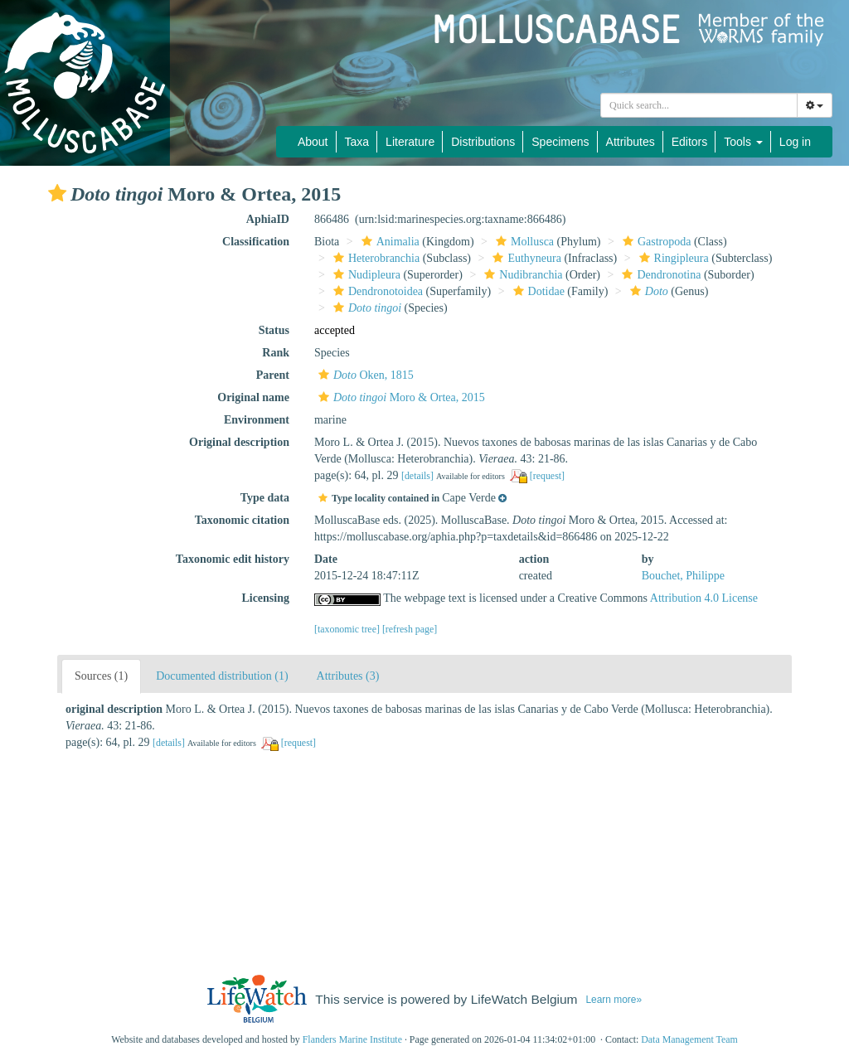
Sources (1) (101, 676)
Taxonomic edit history (232, 559)
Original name (253, 397)
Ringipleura (672, 258)
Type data (264, 498)
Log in (795, 141)
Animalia (388, 241)
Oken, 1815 (364, 375)
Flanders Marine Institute (352, 1039)
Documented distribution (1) (222, 676)
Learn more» (613, 999)
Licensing (265, 598)
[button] (57, 193)
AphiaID (267, 219)
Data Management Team (689, 1039)
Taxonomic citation (242, 520)
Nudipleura (364, 275)
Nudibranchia (521, 275)
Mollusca (523, 241)
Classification (255, 241)
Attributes (630, 141)
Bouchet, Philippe (683, 575)
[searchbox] (699, 105)
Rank (275, 352)
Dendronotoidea (376, 291)
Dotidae (537, 291)
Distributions (483, 141)
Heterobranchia (374, 258)
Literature (410, 141)
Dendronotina (659, 275)
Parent (272, 375)
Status (274, 330)
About (313, 141)
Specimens (560, 141)
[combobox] (699, 105)
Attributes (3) (348, 676)
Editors (690, 141)
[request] (547, 476)
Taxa (357, 141)
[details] (417, 476)
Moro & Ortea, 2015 (399, 397)
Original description (239, 442)
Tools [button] (743, 141)
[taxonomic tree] (347, 629)
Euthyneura (524, 258)
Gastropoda (655, 241)
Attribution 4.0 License (704, 598)
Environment (256, 420)
